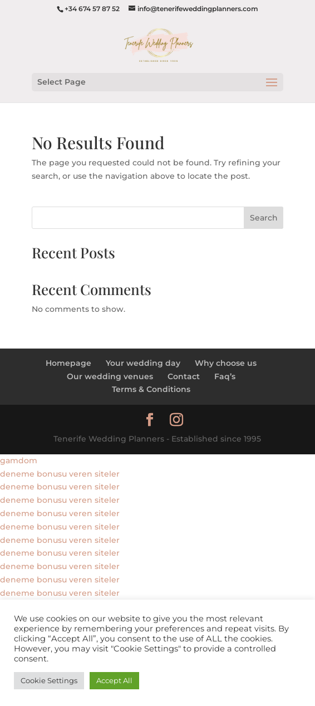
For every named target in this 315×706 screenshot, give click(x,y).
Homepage (68, 363)
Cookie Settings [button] (49, 680)
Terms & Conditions (151, 389)
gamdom (18, 460)
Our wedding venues (110, 376)
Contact (184, 376)
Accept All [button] (114, 680)
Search (264, 218)
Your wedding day (143, 363)
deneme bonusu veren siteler (60, 474)
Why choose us (226, 363)
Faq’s (224, 376)
